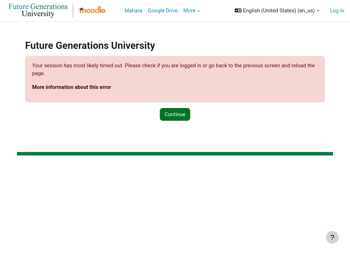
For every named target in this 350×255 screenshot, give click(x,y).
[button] (277, 10)
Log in (337, 10)
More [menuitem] (189, 10)
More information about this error (71, 87)
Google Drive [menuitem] (162, 10)
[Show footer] (332, 237)
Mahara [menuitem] (133, 10)
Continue (174, 114)
